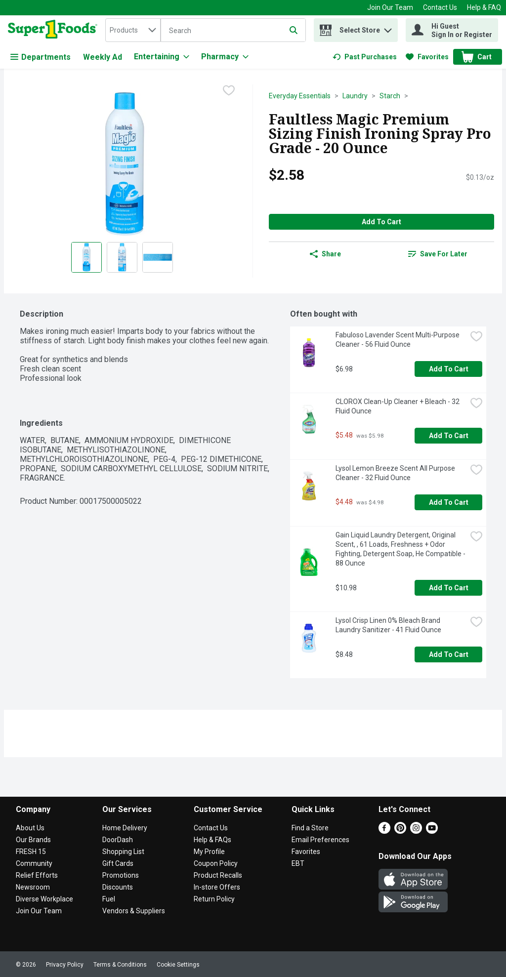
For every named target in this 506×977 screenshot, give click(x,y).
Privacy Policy (65, 964)
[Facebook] (384, 831)
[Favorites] (427, 56)
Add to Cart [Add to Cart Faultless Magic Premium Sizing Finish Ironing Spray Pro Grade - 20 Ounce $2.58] (381, 222)
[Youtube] (432, 831)
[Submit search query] (293, 30)
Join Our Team (390, 7)
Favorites (306, 851)
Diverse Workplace (44, 899)
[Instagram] (416, 831)
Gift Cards (117, 863)
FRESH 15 (31, 851)
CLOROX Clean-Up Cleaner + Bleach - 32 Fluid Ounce (398, 406)
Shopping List (123, 851)
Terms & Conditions (120, 964)
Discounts (117, 887)
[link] (364, 56)
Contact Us (440, 7)
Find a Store (310, 828)
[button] (388, 28)
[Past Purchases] (364, 56)
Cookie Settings (178, 964)
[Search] (233, 30)
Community (34, 863)
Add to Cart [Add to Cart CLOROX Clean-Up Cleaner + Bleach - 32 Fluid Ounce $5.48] (448, 436)
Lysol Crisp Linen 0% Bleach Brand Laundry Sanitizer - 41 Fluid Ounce (389, 625)
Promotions (120, 875)
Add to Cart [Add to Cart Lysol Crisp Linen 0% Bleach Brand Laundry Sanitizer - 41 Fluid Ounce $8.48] (448, 654)
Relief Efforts (37, 875)
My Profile (209, 851)
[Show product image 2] (122, 257)
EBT (298, 863)
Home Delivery (124, 828)
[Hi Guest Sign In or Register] (452, 30)
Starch (390, 96)
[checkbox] (229, 91)
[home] (54, 30)
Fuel (108, 899)
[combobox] (133, 30)
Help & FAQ (484, 7)
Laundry (355, 96)
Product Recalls (218, 875)
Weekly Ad (102, 57)
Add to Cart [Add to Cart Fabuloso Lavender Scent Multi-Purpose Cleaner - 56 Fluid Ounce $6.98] (448, 369)
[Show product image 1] (86, 257)
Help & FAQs (212, 840)
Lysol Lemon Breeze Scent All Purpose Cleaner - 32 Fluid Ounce (396, 473)
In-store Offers (217, 887)
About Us (30, 828)
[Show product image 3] (157, 257)
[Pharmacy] (225, 57)
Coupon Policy (216, 863)
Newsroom (33, 887)
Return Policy (214, 899)
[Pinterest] (400, 831)
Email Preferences (320, 840)
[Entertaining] (161, 57)
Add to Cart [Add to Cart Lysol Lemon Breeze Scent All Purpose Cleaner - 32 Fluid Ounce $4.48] (448, 502)
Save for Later (437, 254)
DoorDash (117, 840)
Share (325, 254)
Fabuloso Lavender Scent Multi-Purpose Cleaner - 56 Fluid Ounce (398, 339)
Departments (40, 57)
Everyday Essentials (300, 96)
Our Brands (33, 840)
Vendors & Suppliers (133, 911)
